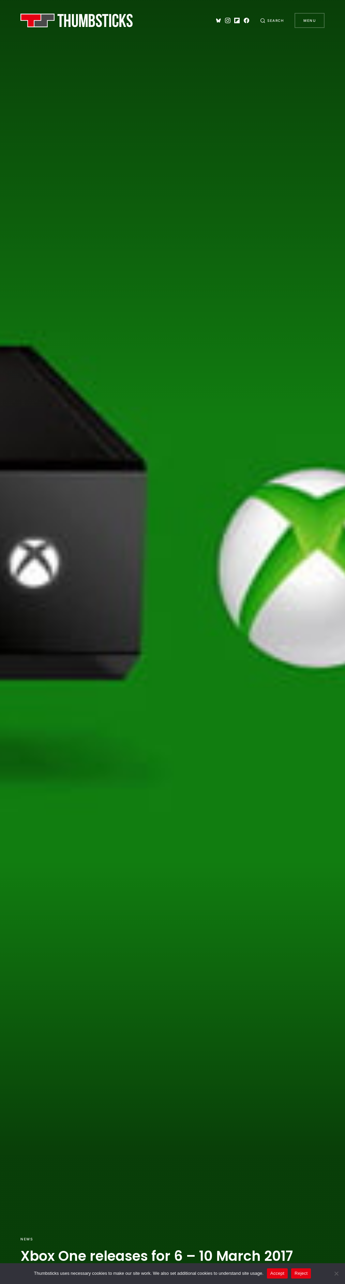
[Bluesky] (218, 20)
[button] (272, 20)
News (26, 1239)
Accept (277, 1273)
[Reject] (336, 1273)
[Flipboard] (237, 20)
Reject (301, 1273)
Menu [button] (309, 20)
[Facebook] (246, 20)
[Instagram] (227, 20)
